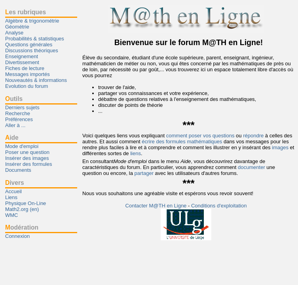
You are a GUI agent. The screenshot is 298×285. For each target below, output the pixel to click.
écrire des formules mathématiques (182, 141)
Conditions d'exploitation (219, 206)
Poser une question (27, 152)
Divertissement (22, 62)
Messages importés (27, 74)
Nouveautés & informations (36, 80)
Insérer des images (27, 158)
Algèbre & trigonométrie (32, 21)
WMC (11, 215)
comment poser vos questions (200, 136)
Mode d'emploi (21, 146)
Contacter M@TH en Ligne (156, 206)
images (280, 147)
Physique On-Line (25, 203)
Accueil (13, 191)
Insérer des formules (28, 164)
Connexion (17, 236)
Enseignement (21, 56)
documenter (251, 167)
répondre (253, 136)
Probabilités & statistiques (34, 39)
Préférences (19, 119)
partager (144, 173)
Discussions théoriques (31, 50)
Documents (18, 170)
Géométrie (17, 27)
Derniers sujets (22, 107)
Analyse (14, 33)
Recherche (17, 113)
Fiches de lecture (24, 68)
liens (135, 153)
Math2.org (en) (22, 209)
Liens (11, 197)
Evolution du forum (26, 86)
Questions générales (28, 45)
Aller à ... (15, 125)
